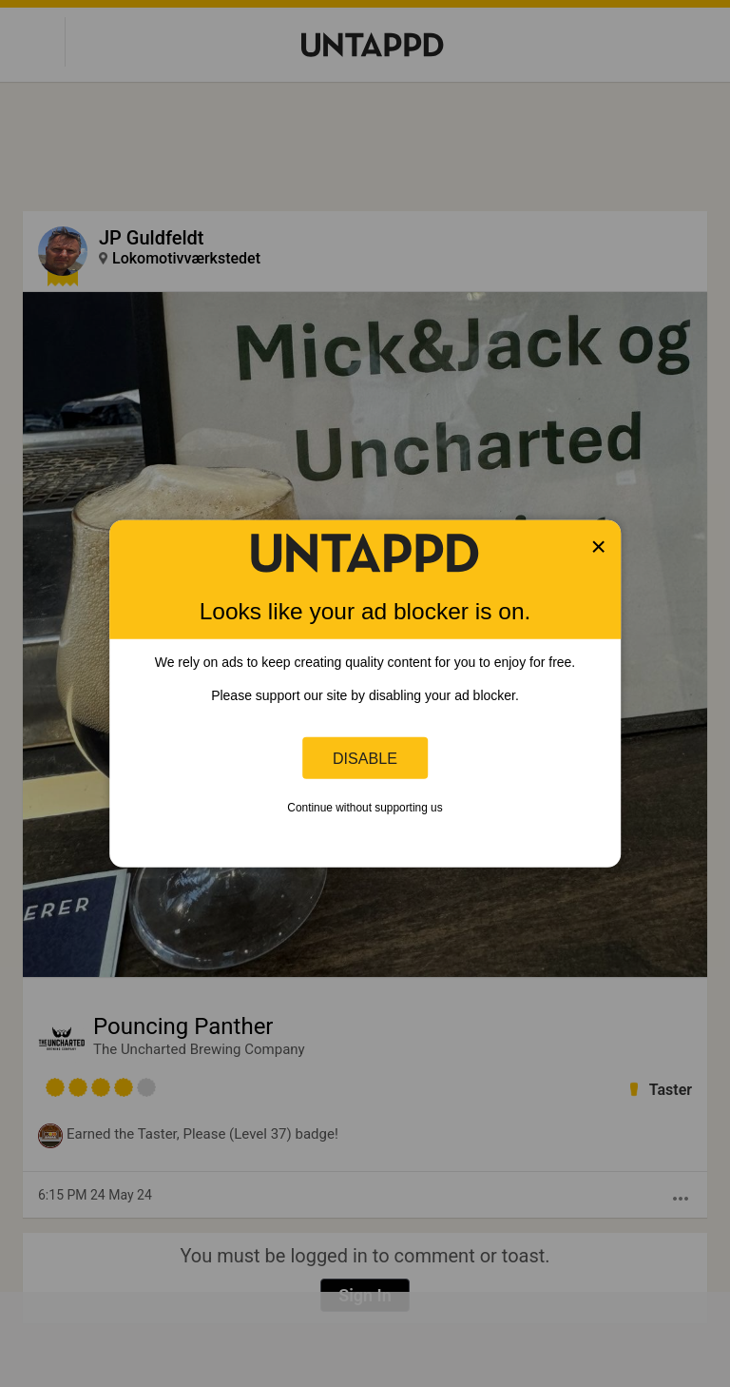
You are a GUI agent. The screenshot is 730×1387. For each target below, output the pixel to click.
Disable (365, 757)
